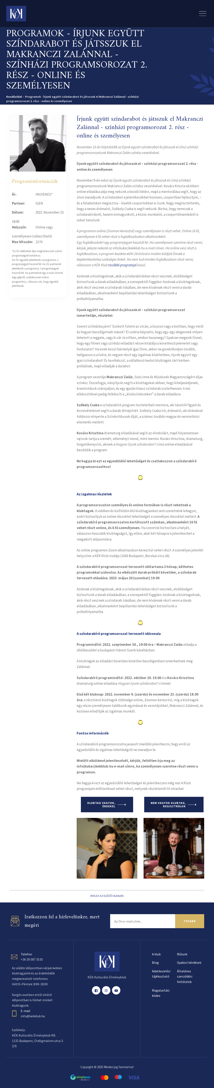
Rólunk (182, 954)
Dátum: (18, 212)
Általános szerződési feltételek (184, 976)
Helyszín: (19, 227)
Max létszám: (22, 242)
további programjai (122, 265)
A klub (156, 954)
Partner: (18, 203)
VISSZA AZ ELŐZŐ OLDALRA (107, 896)
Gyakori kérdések (189, 962)
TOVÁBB (189, 921)
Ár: (14, 194)
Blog (155, 962)
